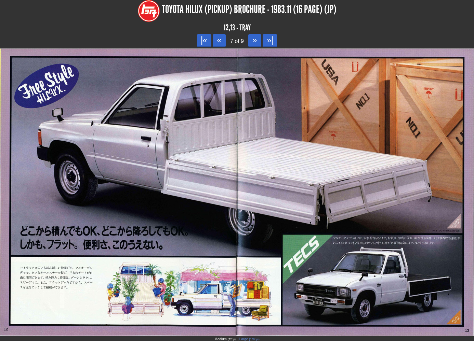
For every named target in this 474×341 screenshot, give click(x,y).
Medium (225, 339)
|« (204, 40)
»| (270, 40)
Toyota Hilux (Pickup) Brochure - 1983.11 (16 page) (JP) (249, 9)
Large (249, 339)
